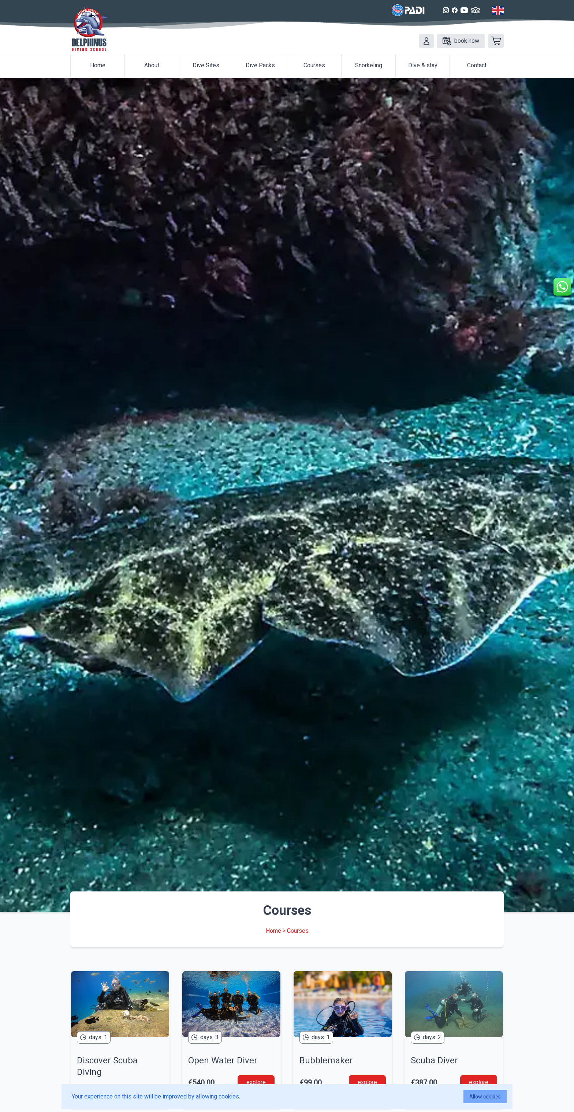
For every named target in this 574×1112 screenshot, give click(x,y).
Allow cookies (485, 1097)
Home (273, 930)
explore (256, 1082)
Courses (298, 930)
